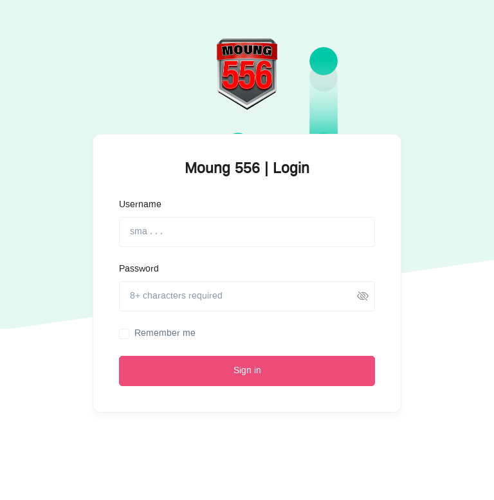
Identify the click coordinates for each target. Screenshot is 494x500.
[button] (363, 296)
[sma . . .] (247, 232)
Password (139, 269)
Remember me (165, 333)
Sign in (247, 370)
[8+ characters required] (247, 296)
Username (140, 204)
